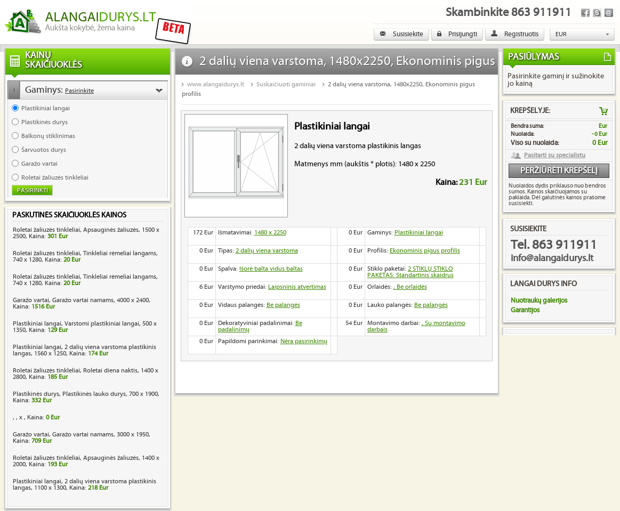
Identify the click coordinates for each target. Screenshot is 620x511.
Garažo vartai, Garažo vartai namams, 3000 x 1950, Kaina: (81, 438)
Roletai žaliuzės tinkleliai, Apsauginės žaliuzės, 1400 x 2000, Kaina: (86, 461)
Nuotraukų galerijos (539, 300)
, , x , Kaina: (36, 417)
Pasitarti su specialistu (554, 155)
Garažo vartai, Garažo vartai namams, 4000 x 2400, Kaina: (81, 303)
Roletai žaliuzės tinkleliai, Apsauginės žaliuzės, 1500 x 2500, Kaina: (86, 233)
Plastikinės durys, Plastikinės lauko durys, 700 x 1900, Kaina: (86, 397)
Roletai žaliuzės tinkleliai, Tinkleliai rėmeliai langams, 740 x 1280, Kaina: (85, 256)
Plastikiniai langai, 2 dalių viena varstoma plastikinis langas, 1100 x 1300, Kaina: (84, 484)
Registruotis (514, 34)
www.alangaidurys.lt (215, 84)
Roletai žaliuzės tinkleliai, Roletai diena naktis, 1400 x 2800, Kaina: (85, 374)
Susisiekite (401, 34)
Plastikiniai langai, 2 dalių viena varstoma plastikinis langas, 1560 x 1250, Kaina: (84, 350)
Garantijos (525, 310)
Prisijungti (457, 34)
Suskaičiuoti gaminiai (286, 84)
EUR (561, 34)
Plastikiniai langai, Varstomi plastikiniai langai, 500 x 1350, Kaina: (85, 327)
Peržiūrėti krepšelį (559, 171)
